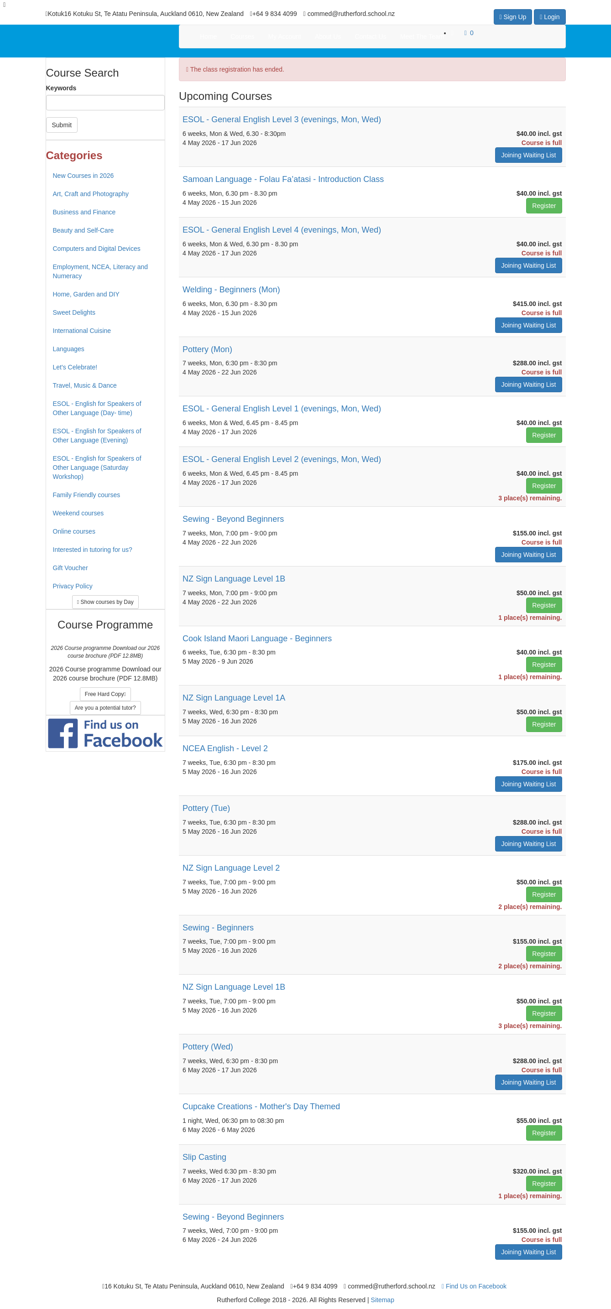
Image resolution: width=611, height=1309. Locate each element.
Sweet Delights (74, 312)
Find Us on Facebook (474, 1286)
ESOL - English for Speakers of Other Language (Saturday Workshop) (97, 467)
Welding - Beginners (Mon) (231, 289)
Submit (62, 125)
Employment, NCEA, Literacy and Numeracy (100, 271)
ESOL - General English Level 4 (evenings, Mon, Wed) (282, 229)
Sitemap (382, 1300)
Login (549, 17)
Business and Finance (84, 212)
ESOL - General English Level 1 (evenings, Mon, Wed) (282, 408)
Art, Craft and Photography (91, 193)
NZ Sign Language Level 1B (234, 578)
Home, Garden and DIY (86, 294)
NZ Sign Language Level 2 (231, 868)
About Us (328, 36)
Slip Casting (204, 1157)
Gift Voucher (70, 567)
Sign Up (513, 17)
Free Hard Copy (105, 694)
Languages (68, 349)
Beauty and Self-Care (83, 230)
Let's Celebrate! (75, 367)
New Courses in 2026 (83, 175)
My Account (284, 36)
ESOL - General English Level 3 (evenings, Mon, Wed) (282, 119)
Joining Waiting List (528, 155)
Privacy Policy (73, 586)
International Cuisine (82, 330)
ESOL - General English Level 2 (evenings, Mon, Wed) (282, 459)
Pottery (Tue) (206, 808)
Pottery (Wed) (208, 1046)
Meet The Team (422, 36)
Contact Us (370, 36)
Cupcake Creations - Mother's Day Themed (261, 1106)
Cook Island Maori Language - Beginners (257, 638)
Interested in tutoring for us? (92, 549)
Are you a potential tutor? (105, 708)
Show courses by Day (105, 602)
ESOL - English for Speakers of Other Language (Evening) (97, 435)
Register (544, 205)
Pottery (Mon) (207, 349)
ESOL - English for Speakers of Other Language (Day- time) (97, 408)
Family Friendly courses (86, 495)
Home (208, 36)
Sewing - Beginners (218, 927)
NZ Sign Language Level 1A (234, 697)
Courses (242, 36)
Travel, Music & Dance (85, 385)
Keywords (61, 88)
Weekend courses (78, 513)
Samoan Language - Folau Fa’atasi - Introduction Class (283, 179)
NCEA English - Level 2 (225, 748)
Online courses (74, 531)
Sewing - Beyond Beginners (233, 519)
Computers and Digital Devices (97, 248)
